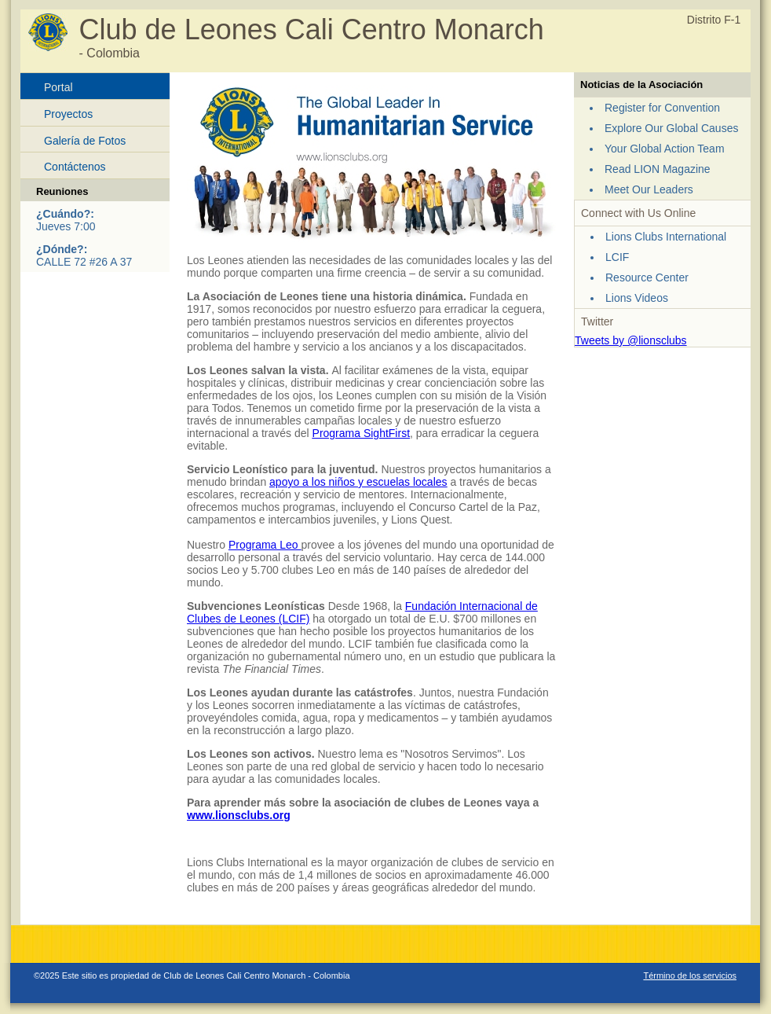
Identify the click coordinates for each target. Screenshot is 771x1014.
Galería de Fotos (85, 140)
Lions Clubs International (665, 236)
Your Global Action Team (665, 148)
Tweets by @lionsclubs (631, 340)
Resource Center (647, 277)
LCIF (617, 257)
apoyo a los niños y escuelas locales (358, 482)
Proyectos (68, 114)
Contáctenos (75, 166)
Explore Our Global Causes (671, 128)
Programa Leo (264, 544)
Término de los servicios (689, 975)
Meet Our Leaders (649, 189)
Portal (58, 87)
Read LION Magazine (658, 169)
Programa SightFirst (361, 433)
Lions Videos (636, 298)
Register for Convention (662, 107)
